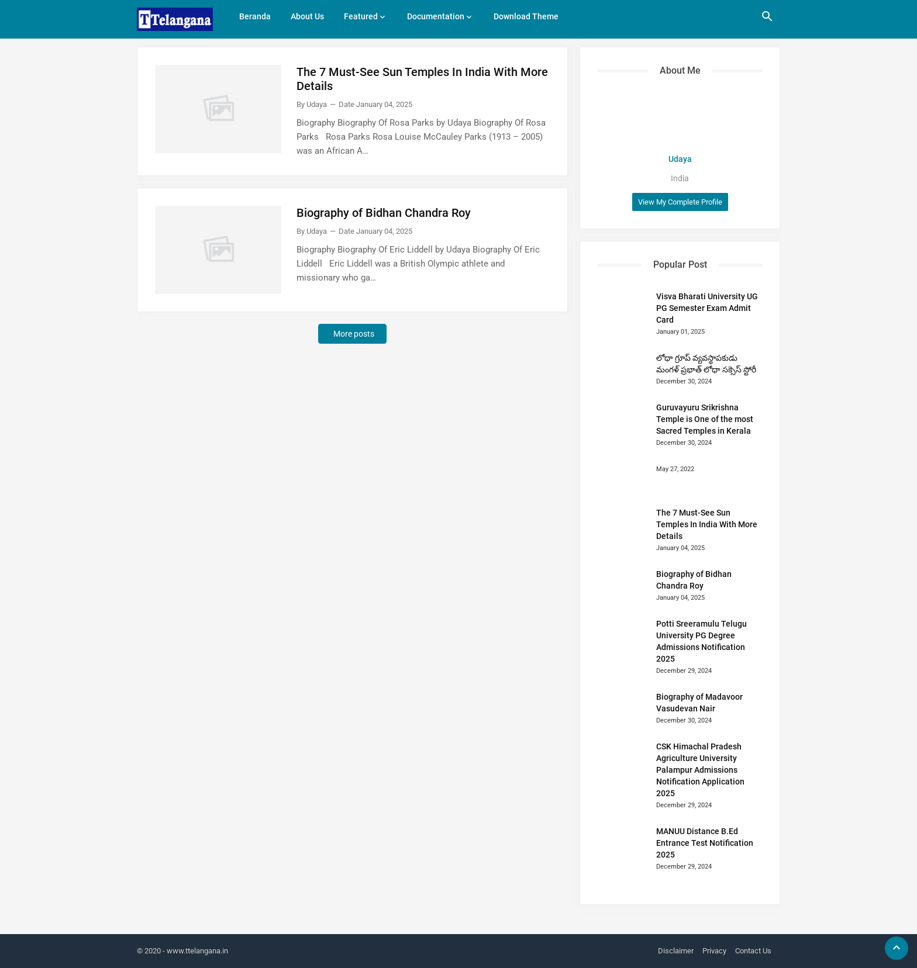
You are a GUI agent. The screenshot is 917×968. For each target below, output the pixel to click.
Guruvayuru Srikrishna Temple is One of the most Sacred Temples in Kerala (704, 419)
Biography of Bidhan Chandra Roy (384, 213)
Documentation (435, 16)
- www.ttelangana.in (195, 950)
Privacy (714, 950)
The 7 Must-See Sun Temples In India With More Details (422, 79)
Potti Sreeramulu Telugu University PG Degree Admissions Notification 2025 (701, 641)
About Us (307, 16)
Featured (361, 16)
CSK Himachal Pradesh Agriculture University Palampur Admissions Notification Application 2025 (700, 770)
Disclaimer (676, 950)
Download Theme (526, 16)
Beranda (255, 16)
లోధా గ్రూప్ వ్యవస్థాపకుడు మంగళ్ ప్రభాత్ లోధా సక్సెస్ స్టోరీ (706, 363)
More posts (353, 333)
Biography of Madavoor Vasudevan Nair (699, 702)
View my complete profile (680, 202)
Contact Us (753, 950)
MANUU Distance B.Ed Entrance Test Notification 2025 (704, 843)
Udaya (680, 159)
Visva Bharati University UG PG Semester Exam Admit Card (707, 308)
